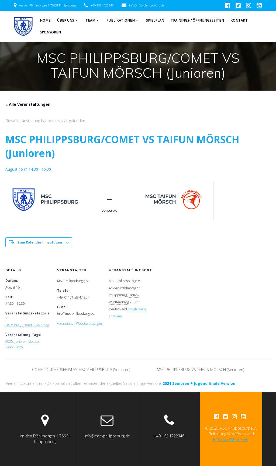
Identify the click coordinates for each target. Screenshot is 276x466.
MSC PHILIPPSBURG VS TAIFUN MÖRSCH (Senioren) (201, 369)
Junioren (21, 341)
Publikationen (120, 20)
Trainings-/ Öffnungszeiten (197, 20)
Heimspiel (12, 325)
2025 (9, 341)
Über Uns (65, 20)
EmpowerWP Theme (230, 439)
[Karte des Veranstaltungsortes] (189, 293)
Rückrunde (41, 325)
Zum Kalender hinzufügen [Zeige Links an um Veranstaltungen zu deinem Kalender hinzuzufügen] (40, 242)
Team (90, 20)
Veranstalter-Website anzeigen (79, 323)
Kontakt (239, 20)
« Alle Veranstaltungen (27, 104)
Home (45, 20)
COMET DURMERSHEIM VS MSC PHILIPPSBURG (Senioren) (80, 369)
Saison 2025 (14, 347)
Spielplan (155, 20)
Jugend (27, 325)
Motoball (34, 341)
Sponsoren (50, 32)
